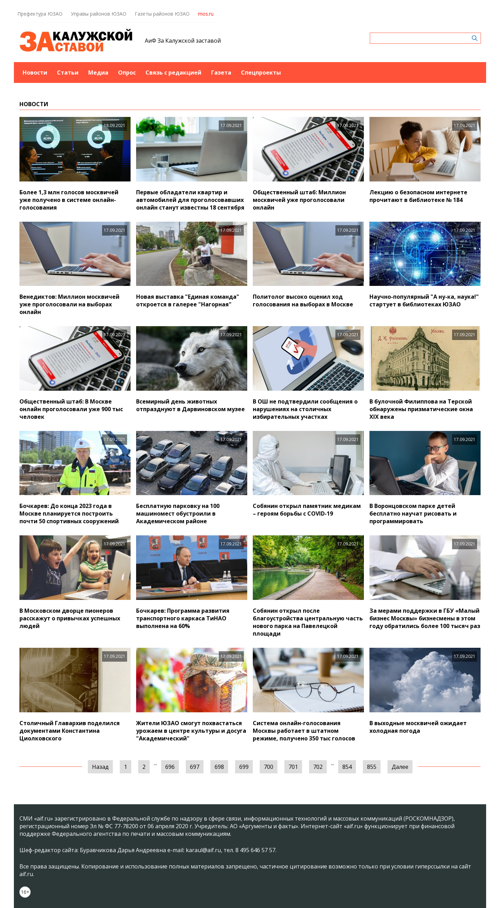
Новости (35, 72)
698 (219, 767)
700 (268, 767)
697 (194, 767)
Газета (221, 72)
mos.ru (206, 13)
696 (170, 767)
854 (347, 767)
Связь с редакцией (173, 72)
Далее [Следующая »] (400, 767)
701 (293, 767)
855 (371, 767)
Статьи (67, 72)
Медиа (98, 72)
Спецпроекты (261, 72)
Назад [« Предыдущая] (100, 767)
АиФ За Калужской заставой (183, 40)
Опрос (127, 72)
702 (318, 767)
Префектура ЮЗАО (39, 13)
